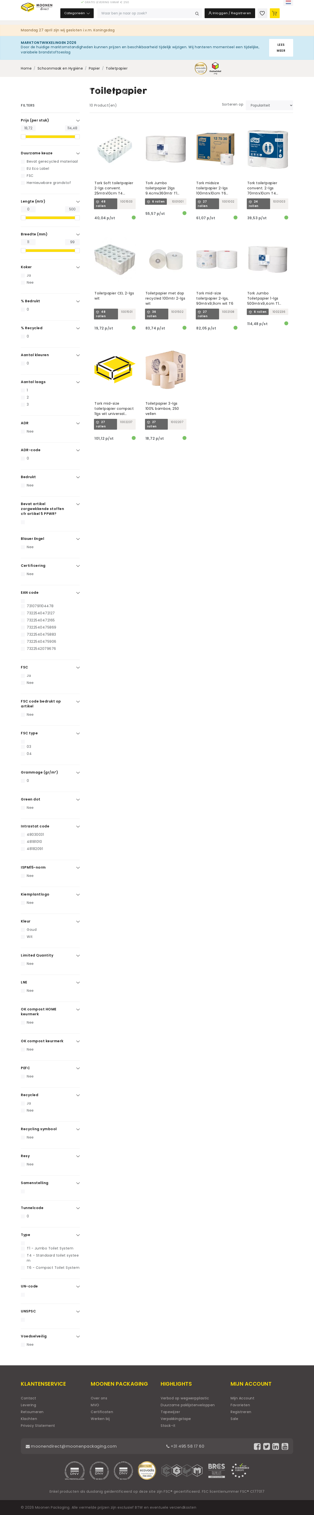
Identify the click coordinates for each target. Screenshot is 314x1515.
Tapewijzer (170, 1411)
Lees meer (281, 48)
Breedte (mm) (34, 234)
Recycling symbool (39, 1129)
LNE (24, 982)
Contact (28, 1398)
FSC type (29, 733)
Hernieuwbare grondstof (49, 182)
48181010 (34, 841)
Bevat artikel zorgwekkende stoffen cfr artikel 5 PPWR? (42, 508)
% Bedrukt (30, 301)
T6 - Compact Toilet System (53, 1267)
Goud (32, 929)
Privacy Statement (38, 1425)
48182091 (35, 848)
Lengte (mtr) (33, 201)
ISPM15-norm (33, 867)
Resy (25, 1155)
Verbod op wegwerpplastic (185, 1398)
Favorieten (240, 1405)
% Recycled (31, 328)
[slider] (23, 136)
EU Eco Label (38, 168)
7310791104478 (40, 606)
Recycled (29, 1094)
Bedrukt (28, 476)
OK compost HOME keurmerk (38, 1012)
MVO (95, 1405)
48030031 (35, 834)
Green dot (30, 799)
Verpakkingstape (176, 1418)
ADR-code (30, 450)
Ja (29, 275)
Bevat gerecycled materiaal (52, 161)
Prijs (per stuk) (35, 120)
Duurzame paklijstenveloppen (188, 1405)
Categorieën (107, 17)
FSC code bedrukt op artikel (41, 704)
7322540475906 (41, 641)
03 (29, 746)
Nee (30, 282)
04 (29, 753)
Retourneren (32, 1411)
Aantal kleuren (35, 354)
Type (25, 1234)
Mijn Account (242, 1398)
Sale (234, 1418)
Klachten (29, 1418)
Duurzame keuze (36, 153)
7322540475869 (41, 627)
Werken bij (100, 1418)
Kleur (26, 921)
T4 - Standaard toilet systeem (53, 1258)
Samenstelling (35, 1182)
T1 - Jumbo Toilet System (50, 1248)
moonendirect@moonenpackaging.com (75, 1446)
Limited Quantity (37, 955)
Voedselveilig (34, 1336)
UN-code (29, 1286)
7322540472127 (41, 613)
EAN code (30, 592)
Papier (94, 68)
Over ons (99, 1398)
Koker (26, 267)
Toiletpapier (117, 68)
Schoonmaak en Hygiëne (60, 68)
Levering (28, 1405)
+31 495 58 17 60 (189, 1446)
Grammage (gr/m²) (39, 772)
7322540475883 (41, 634)
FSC (30, 175)
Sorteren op (233, 104)
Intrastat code (35, 826)
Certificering (33, 565)
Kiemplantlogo (35, 894)
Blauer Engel (32, 538)
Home (26, 68)
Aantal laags (33, 381)
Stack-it (168, 1425)
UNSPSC (28, 1311)
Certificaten (102, 1411)
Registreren (241, 1411)
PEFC (25, 1068)
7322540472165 (41, 620)
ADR (25, 423)
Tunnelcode (32, 1207)
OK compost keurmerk (42, 1041)
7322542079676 (41, 648)
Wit (30, 936)
